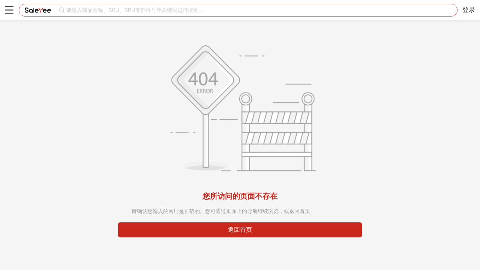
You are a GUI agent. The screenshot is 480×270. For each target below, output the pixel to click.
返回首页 (240, 229)
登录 (468, 10)
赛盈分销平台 (38, 10)
